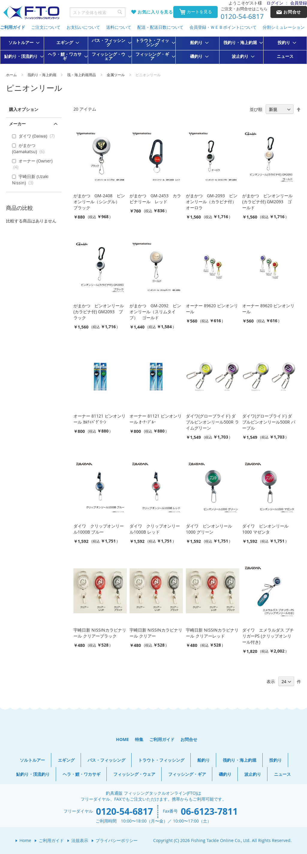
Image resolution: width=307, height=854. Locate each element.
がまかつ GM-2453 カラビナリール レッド (155, 198)
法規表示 (79, 840)
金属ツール (116, 74)
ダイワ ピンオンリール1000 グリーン (209, 529)
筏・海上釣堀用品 (82, 74)
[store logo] (31, 12)
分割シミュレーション (284, 27)
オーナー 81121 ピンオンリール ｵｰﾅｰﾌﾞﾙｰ (156, 419)
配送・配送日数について (160, 27)
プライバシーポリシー (117, 840)
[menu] (153, 50)
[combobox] (98, 12)
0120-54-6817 (242, 16)
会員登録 (298, 3)
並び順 (256, 109)
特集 (139, 739)
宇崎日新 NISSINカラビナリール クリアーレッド (212, 633)
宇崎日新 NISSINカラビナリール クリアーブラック (99, 633)
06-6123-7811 (209, 811)
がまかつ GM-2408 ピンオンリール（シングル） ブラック (99, 201)
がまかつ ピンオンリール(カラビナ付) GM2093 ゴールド (267, 201)
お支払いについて (83, 27)
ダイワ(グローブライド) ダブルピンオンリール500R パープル (268, 422)
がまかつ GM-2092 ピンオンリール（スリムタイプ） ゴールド (155, 311)
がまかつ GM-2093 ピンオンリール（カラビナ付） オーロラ (213, 201)
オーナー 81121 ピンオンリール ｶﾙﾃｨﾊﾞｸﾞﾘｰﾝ (99, 419)
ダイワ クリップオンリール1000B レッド (155, 529)
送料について (118, 27)
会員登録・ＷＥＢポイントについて (223, 27)
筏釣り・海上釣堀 (42, 74)
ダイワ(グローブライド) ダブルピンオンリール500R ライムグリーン (212, 422)
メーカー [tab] (17, 123)
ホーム (12, 74)
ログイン (275, 3)
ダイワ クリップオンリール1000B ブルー (98, 529)
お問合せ (188, 739)
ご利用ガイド (12, 27)
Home (25, 840)
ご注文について (46, 27)
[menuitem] (22, 43)
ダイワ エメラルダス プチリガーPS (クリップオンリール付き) (268, 636)
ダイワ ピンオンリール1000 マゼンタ (265, 529)
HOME (122, 739)
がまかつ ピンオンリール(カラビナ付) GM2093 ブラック (98, 311)
